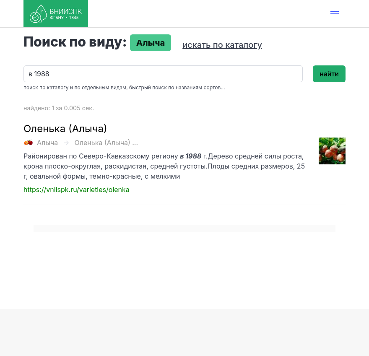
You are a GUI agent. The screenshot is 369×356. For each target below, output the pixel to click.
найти (329, 74)
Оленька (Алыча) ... (106, 142)
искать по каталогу (222, 45)
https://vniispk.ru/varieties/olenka (76, 189)
